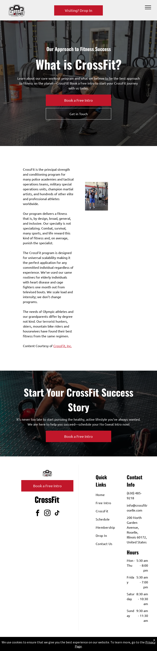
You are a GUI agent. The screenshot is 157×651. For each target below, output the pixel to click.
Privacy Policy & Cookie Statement (78, 643)
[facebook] (37, 513)
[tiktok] (57, 513)
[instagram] (47, 513)
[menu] (148, 7)
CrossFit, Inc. (62, 346)
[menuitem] (110, 494)
